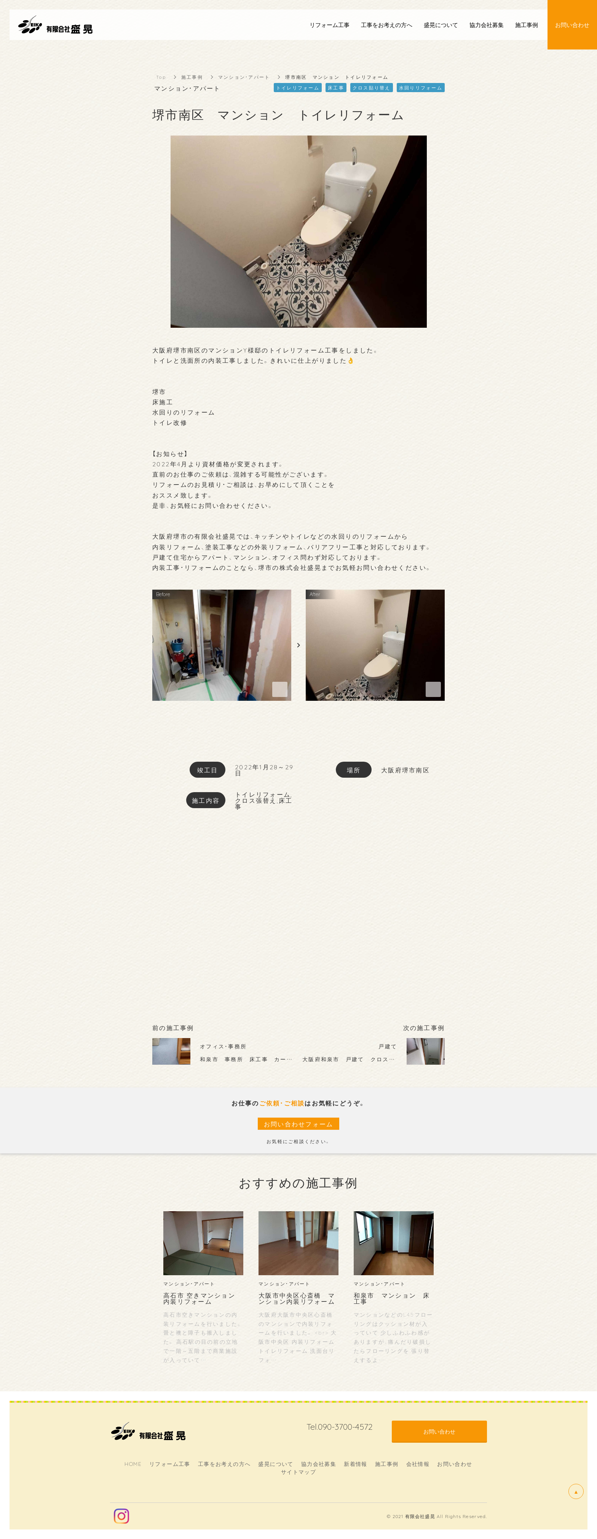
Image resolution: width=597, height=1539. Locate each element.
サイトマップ (298, 1471)
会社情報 (418, 1463)
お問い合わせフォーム (299, 1123)
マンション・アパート (244, 76)
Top (161, 76)
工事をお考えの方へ (224, 1463)
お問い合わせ (454, 1463)
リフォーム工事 (169, 1463)
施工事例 (192, 76)
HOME (133, 1463)
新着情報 (355, 1463)
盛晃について (275, 1463)
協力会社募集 (318, 1463)
